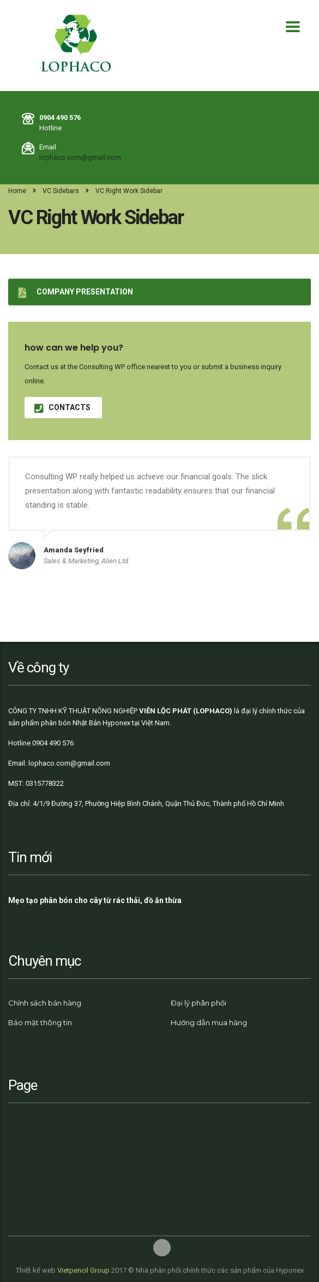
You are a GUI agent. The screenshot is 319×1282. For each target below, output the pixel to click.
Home (17, 191)
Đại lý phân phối (198, 1002)
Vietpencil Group (83, 1270)
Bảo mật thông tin (40, 1022)
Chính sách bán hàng (44, 1002)
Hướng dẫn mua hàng (209, 1022)
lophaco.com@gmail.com (80, 157)
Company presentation (76, 292)
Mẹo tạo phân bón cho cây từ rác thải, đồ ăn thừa (95, 900)
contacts (62, 407)
